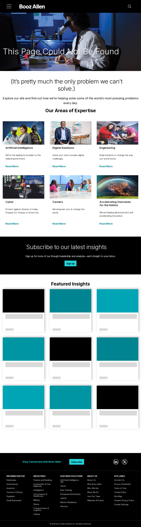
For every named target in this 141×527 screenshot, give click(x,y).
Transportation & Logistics (41, 509)
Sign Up (70, 263)
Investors (11, 488)
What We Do (93, 492)
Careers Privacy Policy (124, 500)
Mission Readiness (68, 502)
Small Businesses (14, 500)
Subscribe (76, 462)
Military (36, 500)
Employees (11, 480)
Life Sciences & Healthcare (40, 495)
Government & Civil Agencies (41, 485)
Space (36, 504)
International (12, 484)
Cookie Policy (120, 492)
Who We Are (92, 488)
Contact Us (119, 480)
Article (9, 330)
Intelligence (38, 490)
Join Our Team (93, 496)
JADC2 (63, 498)
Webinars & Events (95, 500)
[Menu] (9, 6)
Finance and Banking (42, 480)
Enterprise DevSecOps (70, 494)
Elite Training (66, 490)
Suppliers (11, 496)
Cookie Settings (121, 504)
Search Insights (70, 446)
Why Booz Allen (94, 484)
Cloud (63, 486)
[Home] (32, 6)
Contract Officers (15, 492)
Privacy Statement (122, 484)
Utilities (36, 514)
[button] (129, 6)
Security (64, 506)
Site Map (118, 496)
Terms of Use (120, 488)
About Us (91, 480)
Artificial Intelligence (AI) (69, 481)
